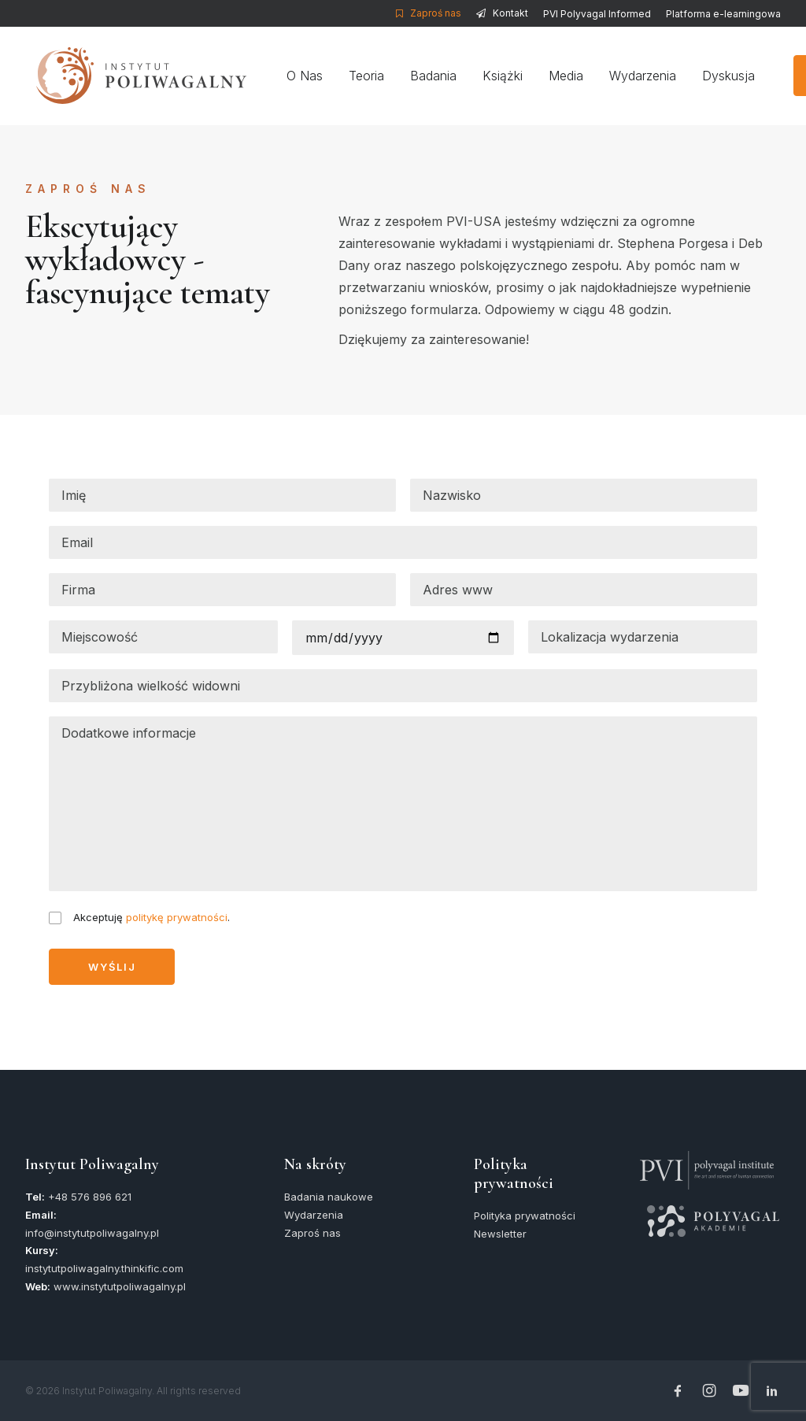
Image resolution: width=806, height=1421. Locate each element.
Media (563, 75)
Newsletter (500, 1233)
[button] (707, 1159)
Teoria (364, 75)
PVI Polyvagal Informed (597, 14)
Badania (431, 75)
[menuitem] (431, 13)
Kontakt (510, 13)
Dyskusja (726, 75)
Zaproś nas (435, 13)
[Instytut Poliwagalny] (130, 75)
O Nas (302, 75)
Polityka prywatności (524, 1215)
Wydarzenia (640, 75)
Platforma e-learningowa (723, 14)
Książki (500, 75)
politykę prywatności (176, 917)
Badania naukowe (328, 1196)
